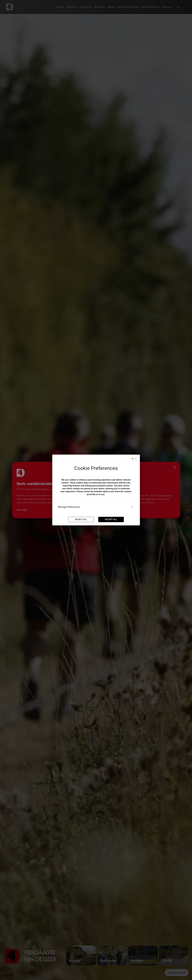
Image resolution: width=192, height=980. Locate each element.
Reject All (81, 519)
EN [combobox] (133, 459)
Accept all (111, 519)
